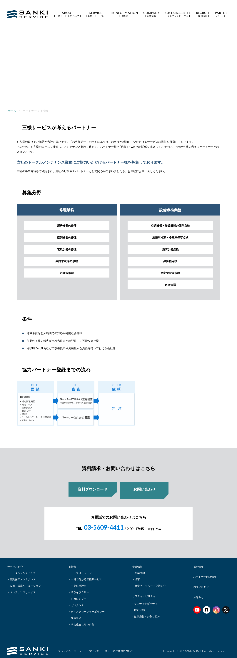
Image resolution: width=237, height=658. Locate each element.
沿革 (137, 576)
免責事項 (76, 615)
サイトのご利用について (119, 648)
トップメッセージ (81, 570)
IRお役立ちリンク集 (82, 621)
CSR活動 (139, 607)
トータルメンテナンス (23, 570)
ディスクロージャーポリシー (88, 608)
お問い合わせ (201, 584)
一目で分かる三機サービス (86, 576)
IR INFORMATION (124, 14)
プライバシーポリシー (71, 648)
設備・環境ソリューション (25, 583)
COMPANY (151, 14)
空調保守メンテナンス (23, 576)
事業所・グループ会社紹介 (150, 583)
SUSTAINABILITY (178, 14)
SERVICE (96, 14)
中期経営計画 (78, 583)
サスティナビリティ (145, 600)
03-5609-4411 (103, 524)
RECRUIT (203, 14)
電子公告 (94, 648)
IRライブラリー (80, 589)
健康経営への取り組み (147, 613)
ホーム (11, 110)
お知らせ (198, 594)
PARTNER (222, 14)
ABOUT (67, 14)
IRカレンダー (78, 596)
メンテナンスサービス (23, 589)
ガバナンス (77, 602)
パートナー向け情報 (205, 574)
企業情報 (140, 570)
